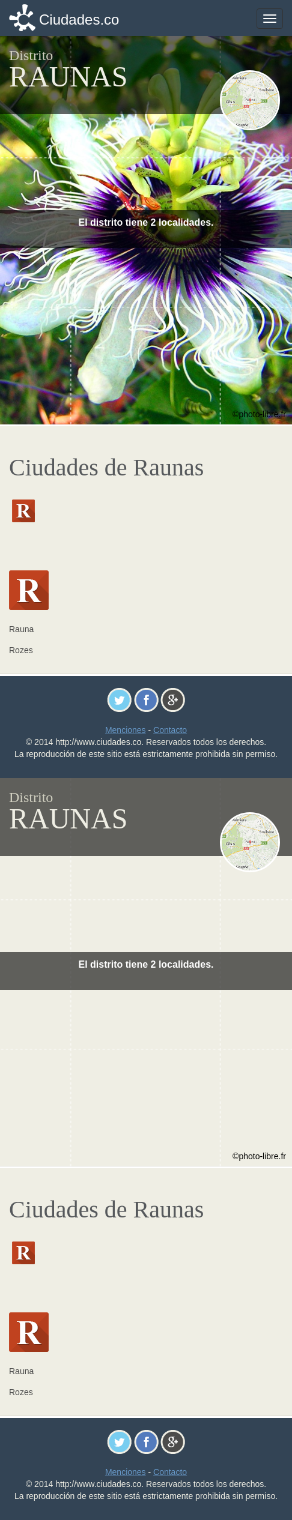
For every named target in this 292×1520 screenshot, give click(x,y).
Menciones (125, 730)
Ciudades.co (79, 19)
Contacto (170, 730)
